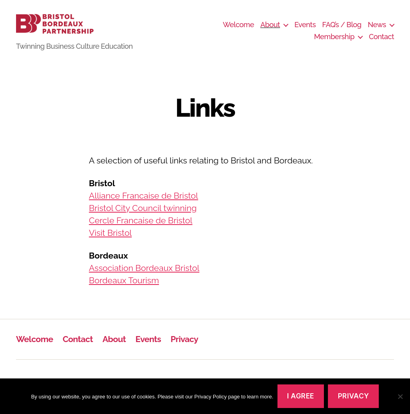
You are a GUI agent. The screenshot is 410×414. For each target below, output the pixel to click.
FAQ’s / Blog (342, 29)
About (270, 29)
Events (305, 29)
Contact (381, 41)
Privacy (184, 348)
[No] (400, 396)
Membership (334, 41)
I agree (300, 396)
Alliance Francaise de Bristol (143, 205)
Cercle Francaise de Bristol (141, 230)
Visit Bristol (110, 242)
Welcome (238, 29)
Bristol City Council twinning (143, 217)
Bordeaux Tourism (124, 290)
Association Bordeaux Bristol (144, 277)
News (377, 29)
